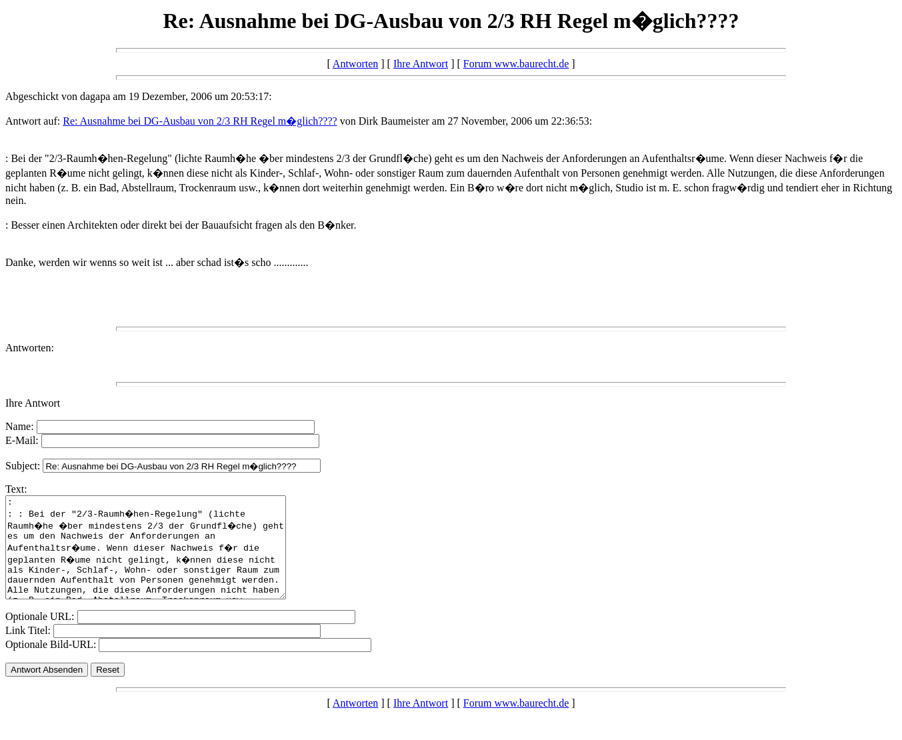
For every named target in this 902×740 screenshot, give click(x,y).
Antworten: (29, 347)
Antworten (355, 63)
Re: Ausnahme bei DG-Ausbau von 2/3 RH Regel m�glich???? (200, 121)
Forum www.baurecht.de (516, 63)
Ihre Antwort (420, 63)
